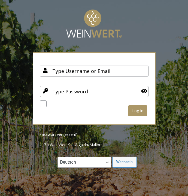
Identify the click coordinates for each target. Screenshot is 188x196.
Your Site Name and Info (94, 28)
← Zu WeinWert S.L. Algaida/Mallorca (72, 144)
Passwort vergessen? (58, 134)
